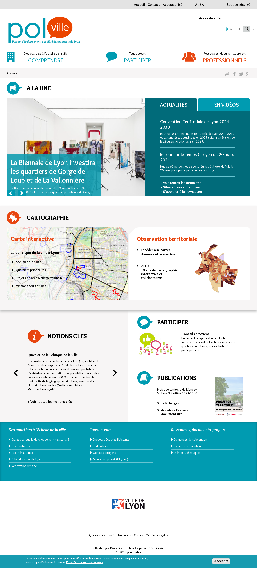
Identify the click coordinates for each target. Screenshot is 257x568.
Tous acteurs (137, 53)
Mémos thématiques (187, 453)
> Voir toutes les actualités (180, 183)
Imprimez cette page (227, 75)
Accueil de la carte (28, 262)
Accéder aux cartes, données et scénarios (157, 252)
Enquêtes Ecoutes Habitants (111, 439)
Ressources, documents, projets (225, 53)
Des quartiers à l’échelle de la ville (46, 53)
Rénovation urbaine (24, 470)
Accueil (139, 4)
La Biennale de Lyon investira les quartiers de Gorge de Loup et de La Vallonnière (53, 171)
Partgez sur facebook (234, 75)
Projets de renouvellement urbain (39, 278)
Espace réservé (238, 4)
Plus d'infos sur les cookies (84, 562)
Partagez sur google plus (247, 75)
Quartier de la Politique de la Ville (53, 355)
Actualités (174, 104)
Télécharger (170, 403)
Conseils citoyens (195, 334)
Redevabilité (101, 446)
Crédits (138, 539)
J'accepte (221, 561)
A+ (197, 4)
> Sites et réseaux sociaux (180, 187)
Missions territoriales (31, 286)
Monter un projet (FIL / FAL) (110, 459)
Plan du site (124, 539)
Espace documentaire (188, 446)
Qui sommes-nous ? (101, 539)
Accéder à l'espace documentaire (174, 412)
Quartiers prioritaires (31, 270)
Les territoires (21, 450)
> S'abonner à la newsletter (181, 191)
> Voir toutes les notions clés (50, 401)
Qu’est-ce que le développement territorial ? (39, 441)
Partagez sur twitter (241, 75)
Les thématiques (22, 456)
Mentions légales (157, 539)
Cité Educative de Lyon (26, 463)
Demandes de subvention (190, 439)
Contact (154, 4)
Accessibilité (172, 4)
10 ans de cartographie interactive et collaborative (159, 274)
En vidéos (227, 104)
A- (203, 4)
